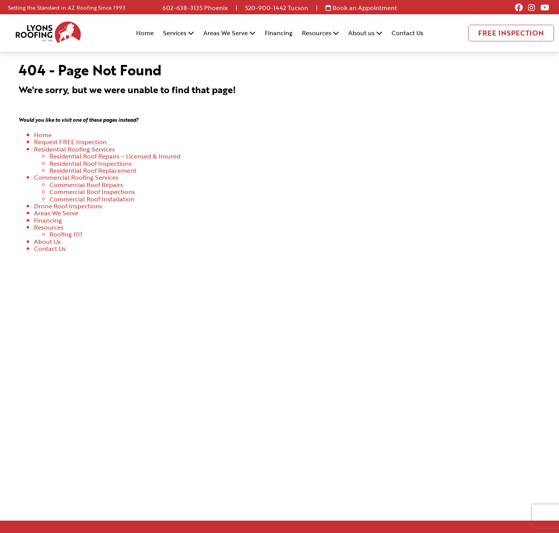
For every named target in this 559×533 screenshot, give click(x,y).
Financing (279, 32)
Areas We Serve (229, 32)
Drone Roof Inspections (68, 206)
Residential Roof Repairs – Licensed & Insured (115, 156)
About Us (47, 241)
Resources (320, 32)
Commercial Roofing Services (76, 177)
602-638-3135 (182, 7)
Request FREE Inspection (70, 141)
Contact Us (407, 32)
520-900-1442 (265, 7)
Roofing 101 (65, 234)
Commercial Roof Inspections (92, 191)
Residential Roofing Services (74, 149)
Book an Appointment (361, 7)
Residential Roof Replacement (92, 170)
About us (365, 32)
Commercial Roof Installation (92, 199)
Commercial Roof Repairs (86, 184)
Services (178, 32)
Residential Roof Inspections (90, 163)
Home (145, 32)
